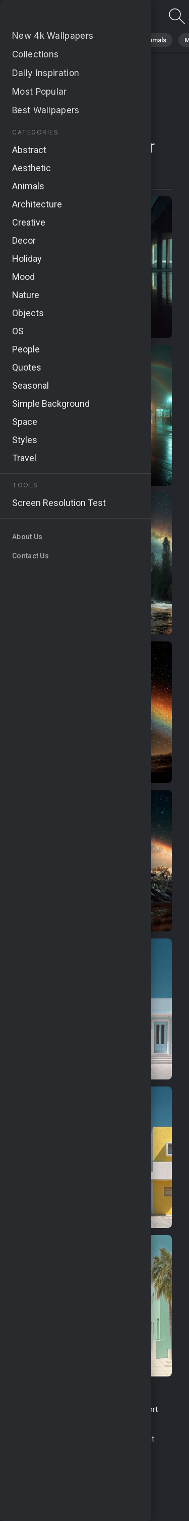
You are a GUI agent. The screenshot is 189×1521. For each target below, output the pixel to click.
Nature (70, 40)
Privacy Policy (46, 1438)
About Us (114, 1420)
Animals (154, 40)
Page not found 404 (60, 16)
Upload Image (70, 1420)
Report (147, 1409)
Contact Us (111, 1409)
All (38, 40)
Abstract (111, 40)
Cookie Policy (97, 1438)
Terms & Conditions (53, 1409)
